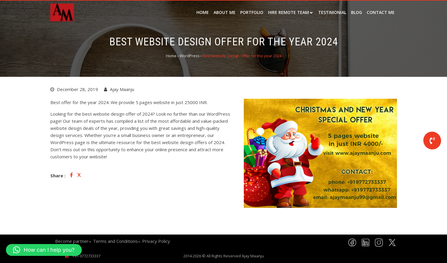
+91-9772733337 (85, 256)
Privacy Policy (156, 241)
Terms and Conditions (115, 241)
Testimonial (332, 12)
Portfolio (251, 12)
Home (202, 12)
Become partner (72, 241)
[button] (44, 250)
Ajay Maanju (253, 256)
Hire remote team (288, 12)
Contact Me (381, 12)
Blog (356, 12)
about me (224, 12)
